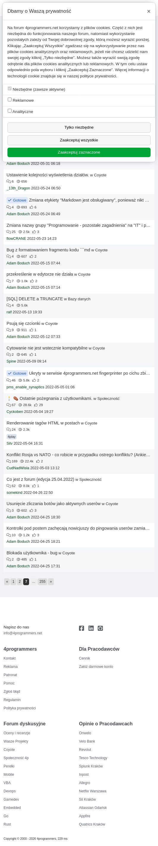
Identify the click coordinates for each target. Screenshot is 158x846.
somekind (15, 493)
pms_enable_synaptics (25, 387)
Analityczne (20, 111)
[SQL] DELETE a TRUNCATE (35, 298)
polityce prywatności (98, 76)
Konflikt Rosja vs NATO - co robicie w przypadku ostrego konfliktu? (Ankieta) (79, 454)
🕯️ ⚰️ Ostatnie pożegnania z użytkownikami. (49, 398)
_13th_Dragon (18, 188)
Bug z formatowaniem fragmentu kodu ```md (48, 250)
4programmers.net (41, 27)
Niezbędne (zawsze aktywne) (36, 89)
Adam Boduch (18, 164)
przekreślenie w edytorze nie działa (40, 274)
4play (11, 436)
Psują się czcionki (23, 323)
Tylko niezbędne (79, 127)
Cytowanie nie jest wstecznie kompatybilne (47, 348)
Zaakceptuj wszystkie (79, 140)
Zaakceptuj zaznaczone (79, 152)
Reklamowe (21, 100)
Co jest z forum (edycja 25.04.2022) (40, 479)
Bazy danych (79, 299)
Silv (9, 443)
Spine (11, 361)
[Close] (149, 11)
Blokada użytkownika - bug (32, 552)
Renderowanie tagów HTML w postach (43, 423)
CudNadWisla (18, 468)
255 (42, 582)
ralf (9, 312)
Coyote (100, 175)
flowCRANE (16, 239)
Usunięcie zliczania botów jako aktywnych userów (54, 503)
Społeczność (108, 398)
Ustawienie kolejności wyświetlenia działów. (48, 175)
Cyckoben (15, 412)
